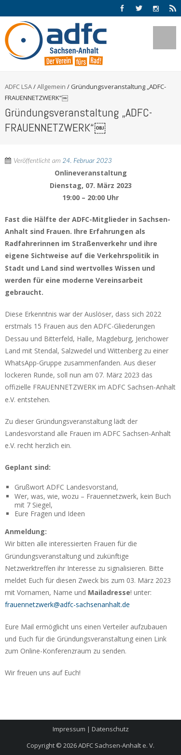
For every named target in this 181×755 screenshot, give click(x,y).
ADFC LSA (18, 86)
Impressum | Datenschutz (91, 729)
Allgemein (51, 86)
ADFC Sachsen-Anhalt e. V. (116, 745)
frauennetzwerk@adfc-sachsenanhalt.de (67, 604)
